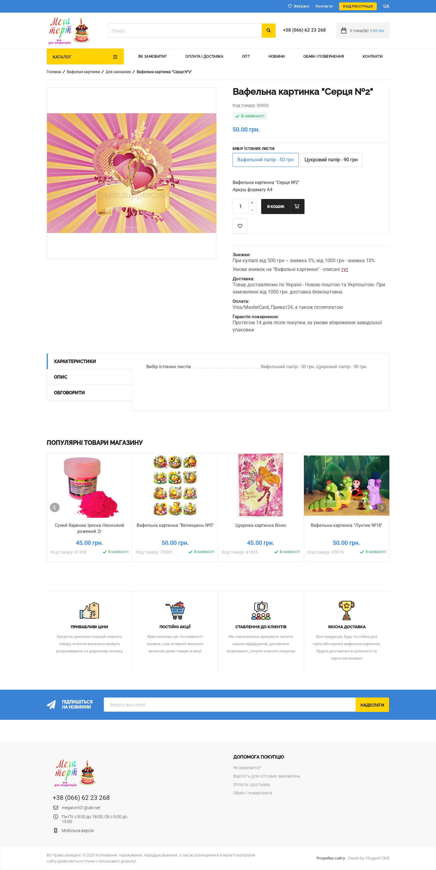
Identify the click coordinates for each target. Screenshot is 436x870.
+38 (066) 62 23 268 (304, 30)
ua (386, 6)
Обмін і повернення (323, 56)
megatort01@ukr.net (81, 807)
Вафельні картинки (83, 72)
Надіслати (372, 705)
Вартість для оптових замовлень (267, 776)
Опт (246, 56)
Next (382, 507)
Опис (60, 377)
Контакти (324, 6)
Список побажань (240, 226)
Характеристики (75, 361)
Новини (276, 56)
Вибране (301, 6)
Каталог (62, 56)
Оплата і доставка (204, 56)
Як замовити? (152, 56)
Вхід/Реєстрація (358, 6)
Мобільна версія (78, 830)
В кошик (275, 207)
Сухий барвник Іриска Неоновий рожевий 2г (89, 528)
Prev (55, 507)
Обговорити (69, 393)
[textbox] (185, 30)
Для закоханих (118, 72)
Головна (54, 72)
